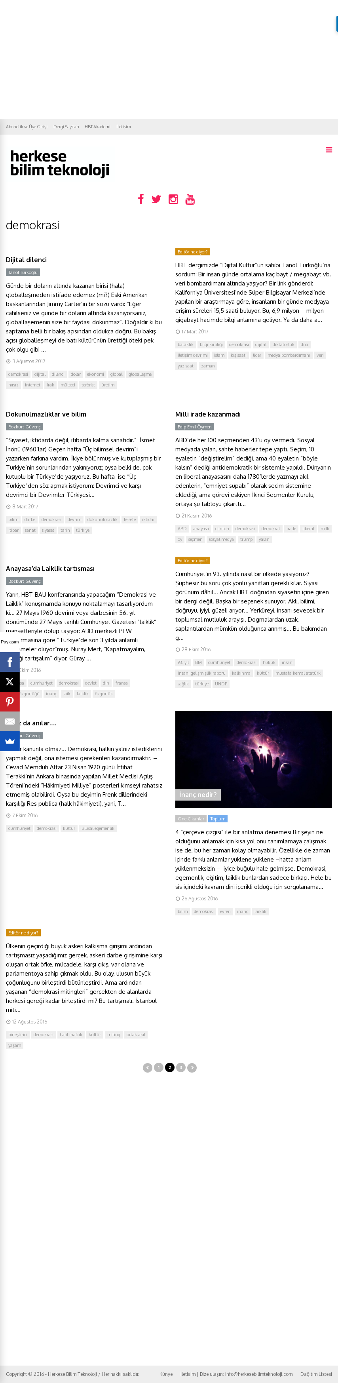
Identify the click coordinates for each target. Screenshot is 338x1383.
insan (287, 662)
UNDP (221, 684)
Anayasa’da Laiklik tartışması (50, 569)
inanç (51, 693)
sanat (30, 530)
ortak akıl (136, 1034)
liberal (308, 528)
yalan (264, 539)
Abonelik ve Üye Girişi (26, 126)
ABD (182, 528)
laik (66, 693)
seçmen (195, 539)
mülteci (68, 385)
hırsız (13, 385)
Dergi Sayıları (66, 126)
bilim (13, 519)
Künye (166, 1374)
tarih (65, 530)
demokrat (271, 528)
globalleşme (140, 374)
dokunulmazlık (102, 519)
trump (246, 539)
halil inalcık (71, 1034)
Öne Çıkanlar (191, 819)
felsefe (130, 519)
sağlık (183, 684)
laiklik (83, 693)
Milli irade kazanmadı (208, 414)
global (116, 374)
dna (304, 344)
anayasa (201, 528)
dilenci (58, 374)
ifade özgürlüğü (24, 693)
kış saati (239, 355)
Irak (50, 385)
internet (32, 385)
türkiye (82, 530)
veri (320, 355)
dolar (76, 374)
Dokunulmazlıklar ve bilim (46, 414)
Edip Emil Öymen (195, 427)
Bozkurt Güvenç (24, 427)
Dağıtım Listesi (316, 1374)
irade (291, 528)
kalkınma (241, 673)
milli (325, 528)
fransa (122, 683)
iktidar (148, 519)
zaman (208, 366)
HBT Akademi (97, 126)
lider (257, 355)
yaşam (14, 1045)
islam (219, 355)
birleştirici (17, 1034)
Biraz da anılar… (31, 723)
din (106, 683)
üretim (107, 385)
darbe (30, 519)
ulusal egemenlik (98, 828)
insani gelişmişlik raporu (202, 673)
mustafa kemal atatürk (298, 673)
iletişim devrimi (193, 355)
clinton (222, 528)
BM (198, 662)
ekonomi (95, 374)
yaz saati (186, 366)
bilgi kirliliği (211, 344)
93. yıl (183, 662)
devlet (91, 683)
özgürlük (104, 693)
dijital (40, 374)
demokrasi (18, 374)
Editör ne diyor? (193, 252)
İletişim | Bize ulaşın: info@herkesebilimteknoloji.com (236, 1374)
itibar (13, 530)
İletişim (123, 126)
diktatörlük (283, 344)
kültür (263, 673)
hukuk (269, 662)
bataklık (186, 344)
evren (225, 911)
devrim (74, 519)
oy (180, 539)
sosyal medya (221, 539)
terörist (88, 385)
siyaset (48, 530)
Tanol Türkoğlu (23, 272)
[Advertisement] (169, 59)
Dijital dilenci (26, 260)
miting (113, 1034)
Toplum (218, 819)
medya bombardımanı (289, 355)
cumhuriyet (41, 683)
